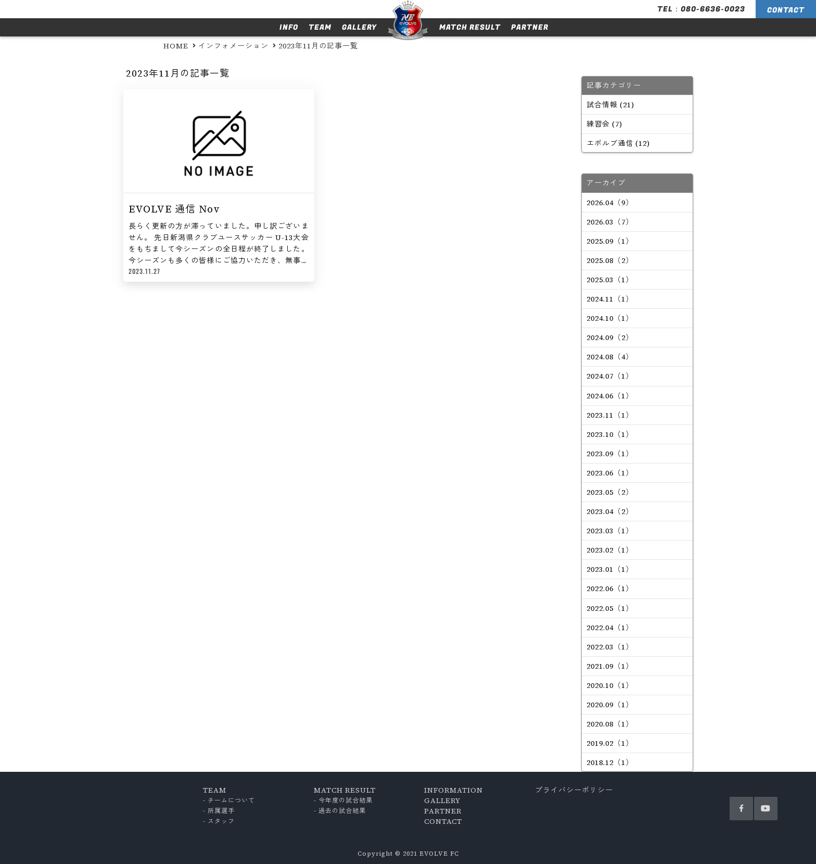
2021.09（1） (609, 666)
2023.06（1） (609, 473)
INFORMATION (453, 790)
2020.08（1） (609, 724)
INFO (288, 27)
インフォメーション (233, 46)
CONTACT (786, 10)
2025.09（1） (609, 241)
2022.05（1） (609, 608)
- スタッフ (219, 821)
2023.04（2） (609, 511)
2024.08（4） (609, 357)
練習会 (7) (604, 124)
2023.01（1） (609, 569)
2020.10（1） (609, 685)
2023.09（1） (609, 453)
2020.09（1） (609, 704)
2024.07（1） (609, 376)
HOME (175, 46)
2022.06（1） (609, 588)
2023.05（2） (609, 492)
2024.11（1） (609, 299)
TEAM (320, 27)
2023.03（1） (609, 530)
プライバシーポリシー (574, 790)
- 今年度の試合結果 (343, 800)
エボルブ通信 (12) (618, 143)
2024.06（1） (609, 396)
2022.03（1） (609, 647)
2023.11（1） (609, 415)
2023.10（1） (609, 434)
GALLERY (359, 27)
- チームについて (229, 800)
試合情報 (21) (610, 104)
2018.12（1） (609, 762)
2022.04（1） (609, 627)
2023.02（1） (609, 550)
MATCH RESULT (470, 27)
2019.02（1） (609, 743)
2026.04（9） (609, 202)
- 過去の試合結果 (340, 811)
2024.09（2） (609, 337)
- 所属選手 (219, 811)
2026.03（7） (609, 222)
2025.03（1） (609, 279)
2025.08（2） (609, 260)
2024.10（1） (609, 318)
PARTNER (530, 27)
